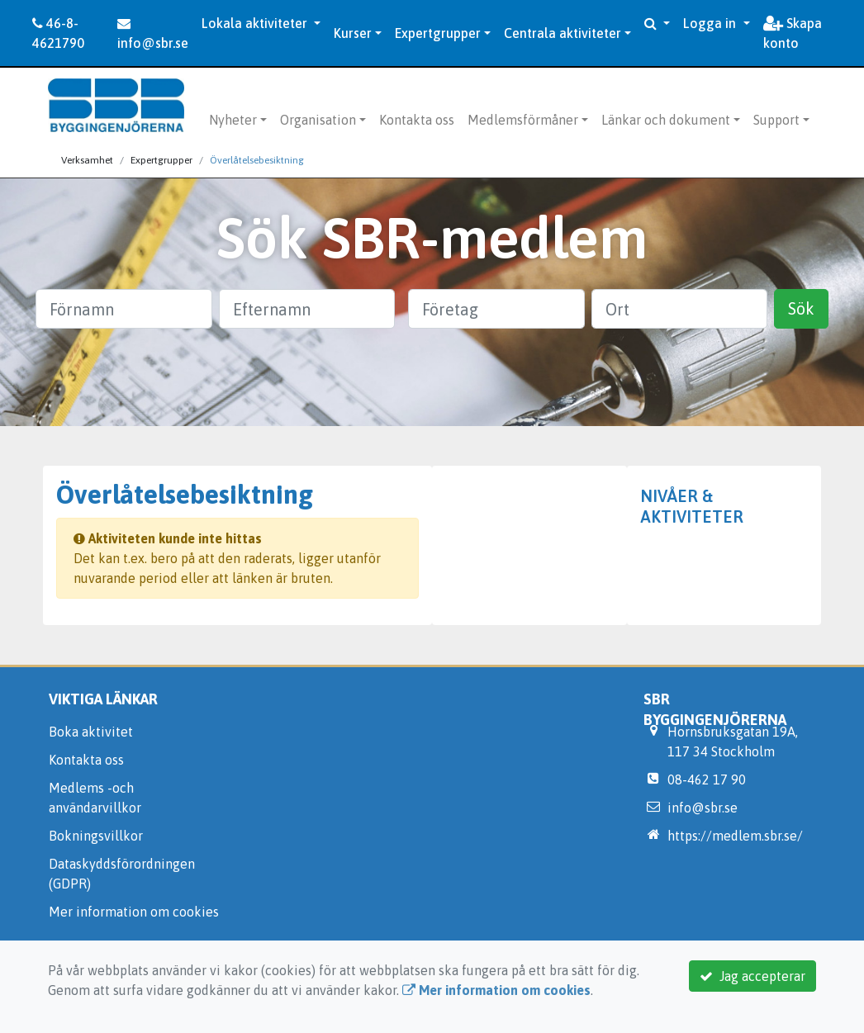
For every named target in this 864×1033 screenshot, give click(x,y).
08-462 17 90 (706, 779)
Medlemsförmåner (523, 119)
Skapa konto (792, 33)
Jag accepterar (752, 976)
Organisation (318, 119)
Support (776, 119)
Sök (801, 308)
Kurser (353, 33)
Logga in (711, 23)
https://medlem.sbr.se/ (735, 835)
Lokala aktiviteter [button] (256, 23)
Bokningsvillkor (96, 835)
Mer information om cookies (134, 911)
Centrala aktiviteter (562, 33)
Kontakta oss (416, 119)
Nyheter (233, 119)
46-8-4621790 (58, 33)
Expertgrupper (438, 33)
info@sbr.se (152, 33)
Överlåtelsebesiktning (257, 160)
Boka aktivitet (91, 731)
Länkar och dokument (665, 119)
